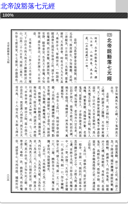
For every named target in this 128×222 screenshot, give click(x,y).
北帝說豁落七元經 (28, 6)
